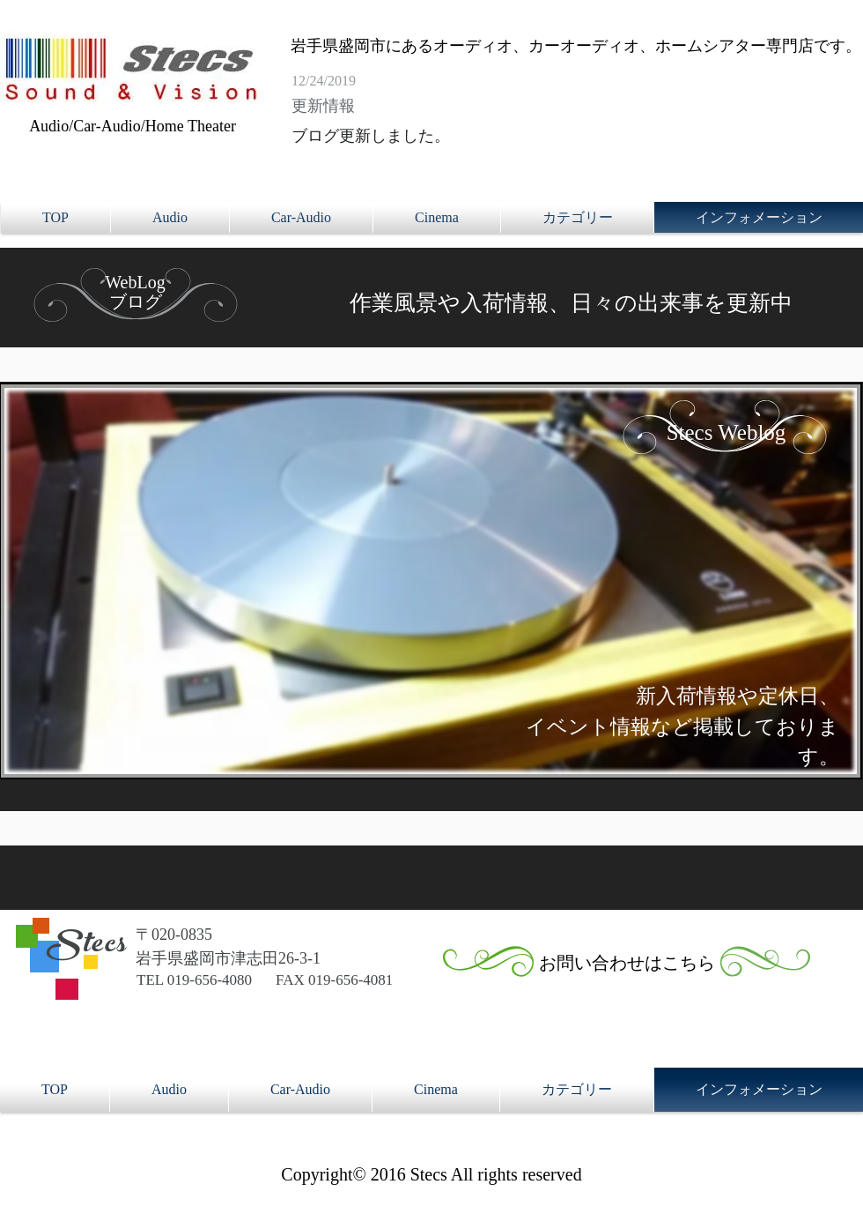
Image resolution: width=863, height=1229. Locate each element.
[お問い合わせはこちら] (627, 962)
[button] (577, 217)
